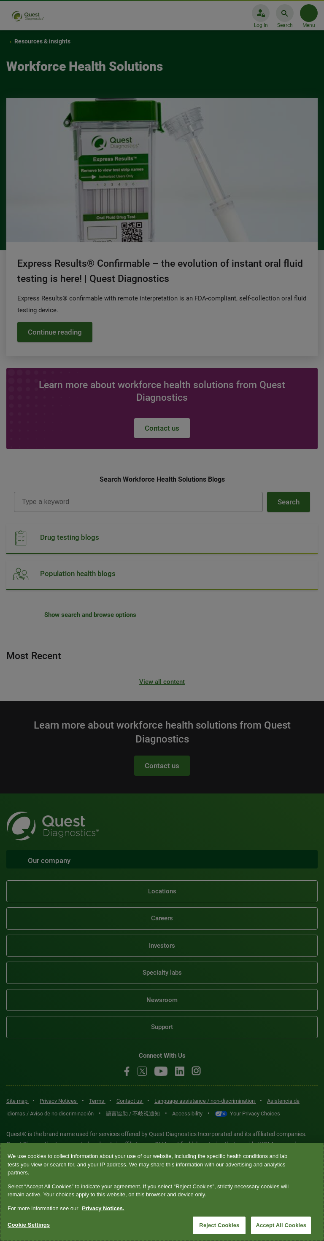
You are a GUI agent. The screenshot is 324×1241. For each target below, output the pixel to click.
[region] (162, 1192)
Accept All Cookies (281, 1225)
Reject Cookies (219, 1225)
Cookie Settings (29, 1225)
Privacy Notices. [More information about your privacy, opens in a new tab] (103, 1208)
